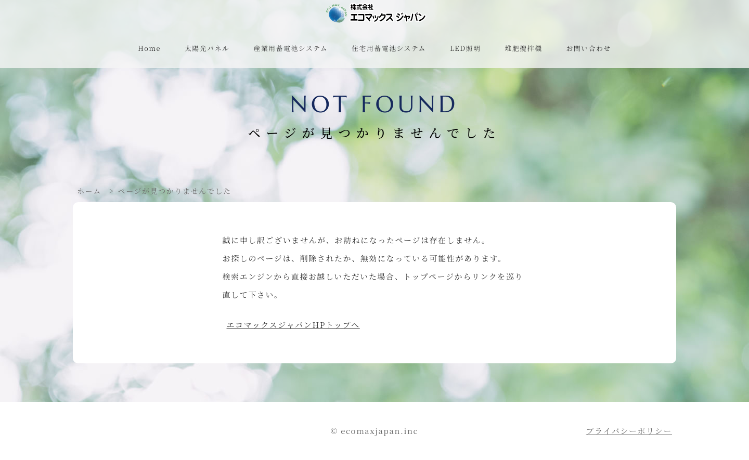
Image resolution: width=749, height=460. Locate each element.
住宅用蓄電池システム (389, 48)
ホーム (89, 191)
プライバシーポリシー (629, 430)
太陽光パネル (207, 48)
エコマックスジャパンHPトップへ (293, 324)
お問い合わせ (588, 48)
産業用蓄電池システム (290, 48)
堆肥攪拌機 (524, 48)
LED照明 (465, 48)
